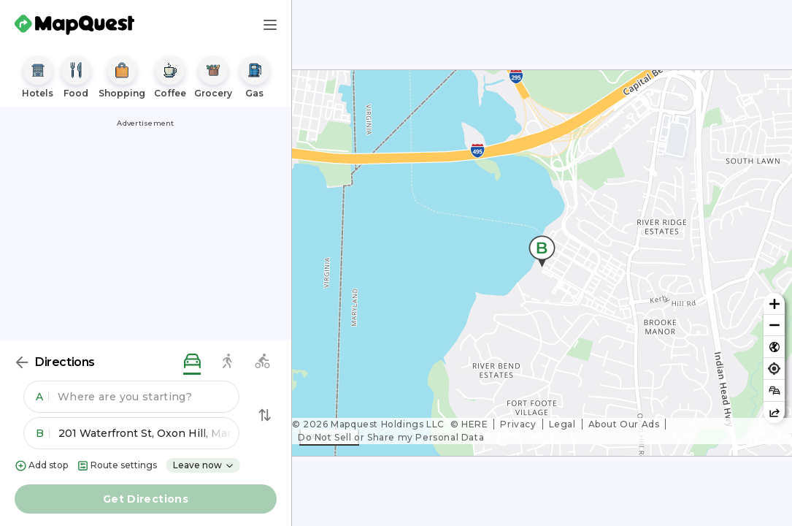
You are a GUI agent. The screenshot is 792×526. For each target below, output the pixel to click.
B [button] (43, 433)
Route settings (117, 466)
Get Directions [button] (145, 499)
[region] (542, 263)
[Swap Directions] (265, 415)
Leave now (203, 465)
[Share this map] (774, 412)
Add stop (41, 466)
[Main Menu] (270, 25)
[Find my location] (774, 368)
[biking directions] (262, 362)
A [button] (42, 396)
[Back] (22, 362)
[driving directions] (192, 362)
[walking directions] (227, 362)
